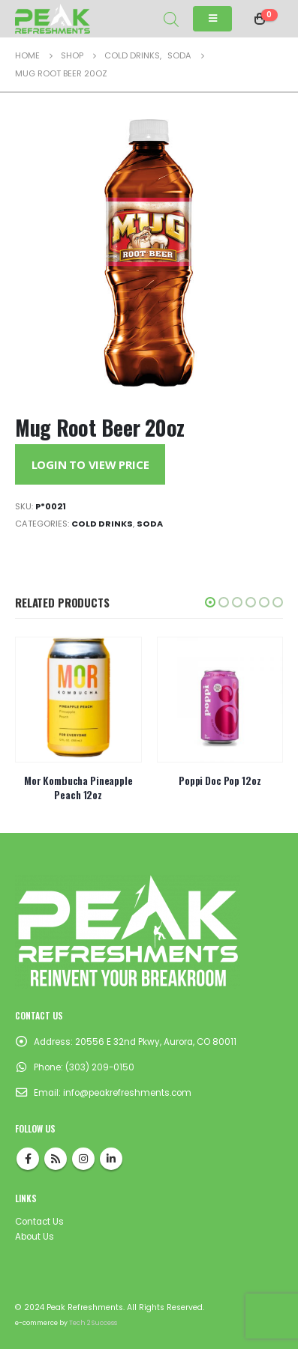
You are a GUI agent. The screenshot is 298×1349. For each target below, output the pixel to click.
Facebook (28, 1159)
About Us (34, 1237)
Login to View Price (90, 464)
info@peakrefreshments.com (127, 1093)
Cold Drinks (102, 524)
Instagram (83, 1159)
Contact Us (39, 1222)
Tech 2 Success (93, 1322)
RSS (55, 1159)
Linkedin (111, 1159)
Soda (150, 524)
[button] (210, 602)
